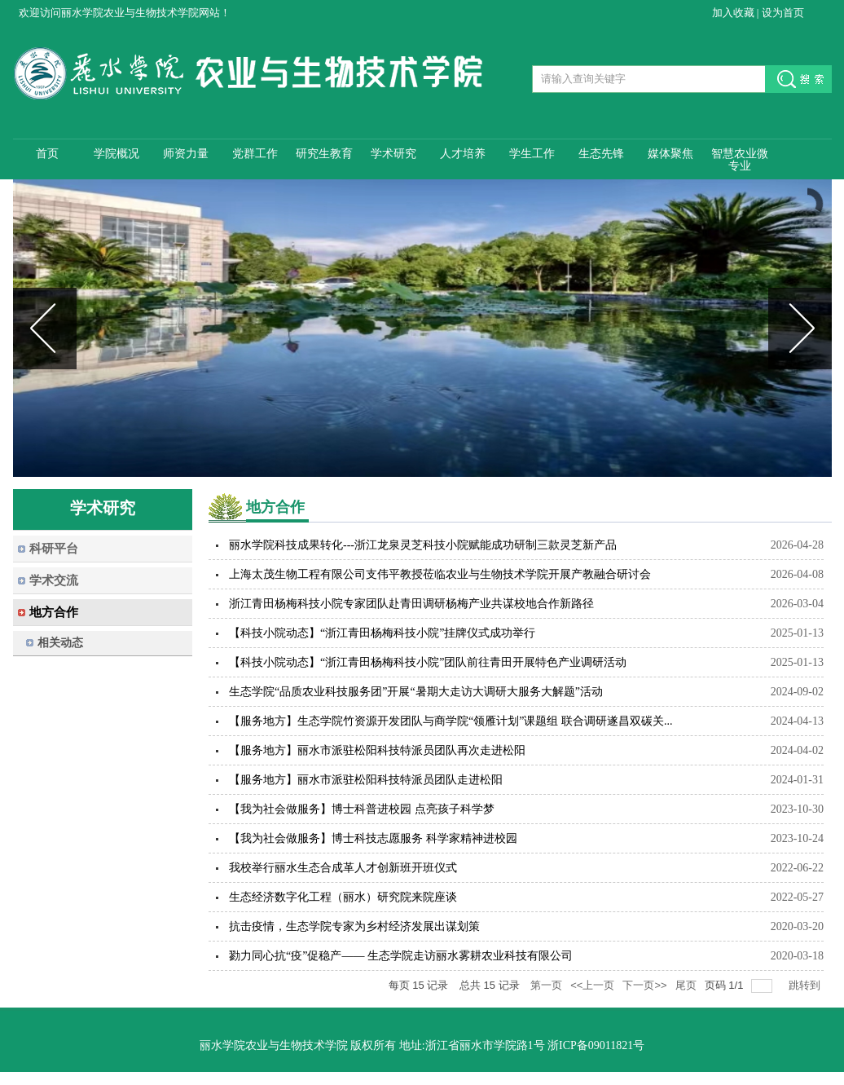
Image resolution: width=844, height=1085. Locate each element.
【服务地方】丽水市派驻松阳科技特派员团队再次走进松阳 (377, 750)
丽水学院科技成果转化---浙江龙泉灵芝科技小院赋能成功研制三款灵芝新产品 (423, 545)
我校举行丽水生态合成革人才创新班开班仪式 (343, 868)
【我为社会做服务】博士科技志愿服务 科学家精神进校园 (373, 838)
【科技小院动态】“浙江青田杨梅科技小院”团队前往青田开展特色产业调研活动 (427, 662)
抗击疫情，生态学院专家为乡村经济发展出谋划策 (354, 926)
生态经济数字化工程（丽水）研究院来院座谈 (343, 897)
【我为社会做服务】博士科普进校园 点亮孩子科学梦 (362, 809)
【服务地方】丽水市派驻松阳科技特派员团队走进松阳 (366, 780)
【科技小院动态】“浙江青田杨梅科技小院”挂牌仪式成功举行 (382, 633)
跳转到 (806, 985)
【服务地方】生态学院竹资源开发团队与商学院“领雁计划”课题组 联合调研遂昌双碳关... (450, 721)
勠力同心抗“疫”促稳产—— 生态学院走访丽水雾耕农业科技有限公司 (401, 956)
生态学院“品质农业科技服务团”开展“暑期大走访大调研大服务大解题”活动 (416, 692)
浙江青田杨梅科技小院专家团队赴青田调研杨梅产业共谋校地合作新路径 (411, 604)
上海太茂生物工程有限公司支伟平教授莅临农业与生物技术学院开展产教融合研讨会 (440, 574)
